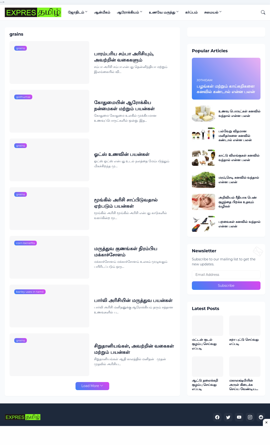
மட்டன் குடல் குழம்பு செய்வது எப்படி (204, 343)
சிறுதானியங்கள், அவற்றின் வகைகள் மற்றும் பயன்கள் (134, 349)
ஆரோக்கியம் (128, 12)
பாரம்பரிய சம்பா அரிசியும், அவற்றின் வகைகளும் (124, 57)
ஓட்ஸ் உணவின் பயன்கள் (121, 154)
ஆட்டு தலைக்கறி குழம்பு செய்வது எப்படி (205, 384)
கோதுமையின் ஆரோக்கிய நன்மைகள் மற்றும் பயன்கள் (124, 105)
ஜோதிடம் (76, 12)
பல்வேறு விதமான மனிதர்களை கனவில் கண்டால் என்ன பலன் (235, 135)
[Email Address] (226, 274)
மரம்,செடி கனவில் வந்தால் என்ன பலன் (238, 179)
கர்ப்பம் (191, 12)
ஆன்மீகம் (102, 12)
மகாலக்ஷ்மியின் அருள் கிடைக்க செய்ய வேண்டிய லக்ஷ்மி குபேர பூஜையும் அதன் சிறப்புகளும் (242, 384)
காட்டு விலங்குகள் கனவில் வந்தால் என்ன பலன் (239, 157)
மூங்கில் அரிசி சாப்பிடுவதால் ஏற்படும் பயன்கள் (125, 203)
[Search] (261, 12)
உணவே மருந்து (162, 12)
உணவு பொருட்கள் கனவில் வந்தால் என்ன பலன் (239, 113)
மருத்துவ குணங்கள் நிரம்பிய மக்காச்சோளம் (125, 252)
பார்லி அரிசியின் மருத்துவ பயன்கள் (133, 300)
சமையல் (211, 12)
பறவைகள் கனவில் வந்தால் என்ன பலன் (239, 224)
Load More (90, 386)
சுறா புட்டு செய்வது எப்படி (244, 341)
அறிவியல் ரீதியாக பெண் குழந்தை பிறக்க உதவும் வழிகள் (237, 201)
